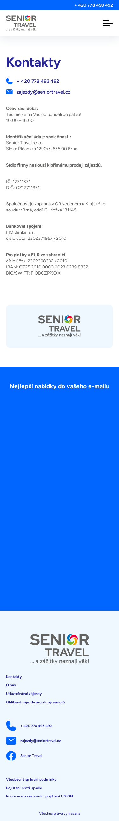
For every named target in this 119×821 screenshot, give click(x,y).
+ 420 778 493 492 (93, 5)
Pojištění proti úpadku (24, 788)
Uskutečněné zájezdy (24, 693)
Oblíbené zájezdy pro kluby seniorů (35, 702)
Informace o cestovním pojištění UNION (39, 796)
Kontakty (14, 677)
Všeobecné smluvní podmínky (31, 779)
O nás (11, 685)
